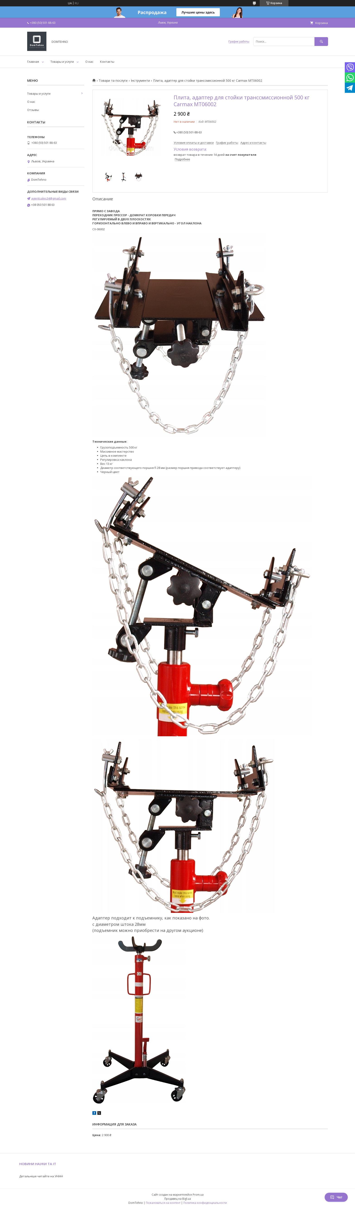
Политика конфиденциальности (205, 1203)
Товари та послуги (113, 80)
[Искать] (321, 41)
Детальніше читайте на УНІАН (41, 1176)
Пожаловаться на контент (163, 1203)
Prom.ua (198, 1195)
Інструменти (140, 80)
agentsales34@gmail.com (48, 198)
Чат (336, 1197)
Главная (33, 62)
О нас (89, 62)
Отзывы (33, 110)
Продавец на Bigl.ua (177, 1199)
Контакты (107, 62)
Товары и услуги (62, 62)
